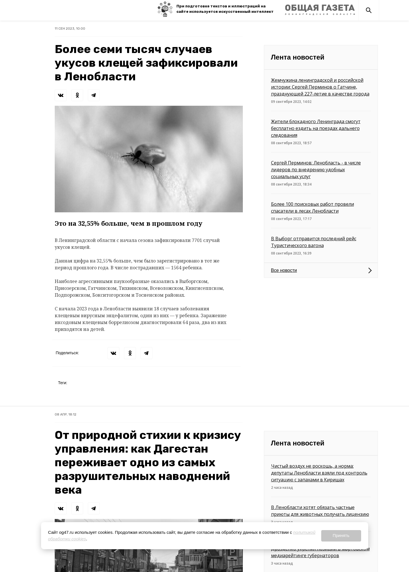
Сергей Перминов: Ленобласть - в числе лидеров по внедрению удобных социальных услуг (316, 170)
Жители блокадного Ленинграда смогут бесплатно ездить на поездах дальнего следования (316, 128)
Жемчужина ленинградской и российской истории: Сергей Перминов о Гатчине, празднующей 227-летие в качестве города (320, 87)
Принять (341, 535)
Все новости (284, 270)
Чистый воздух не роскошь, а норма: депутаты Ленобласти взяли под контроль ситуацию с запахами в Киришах (319, 473)
